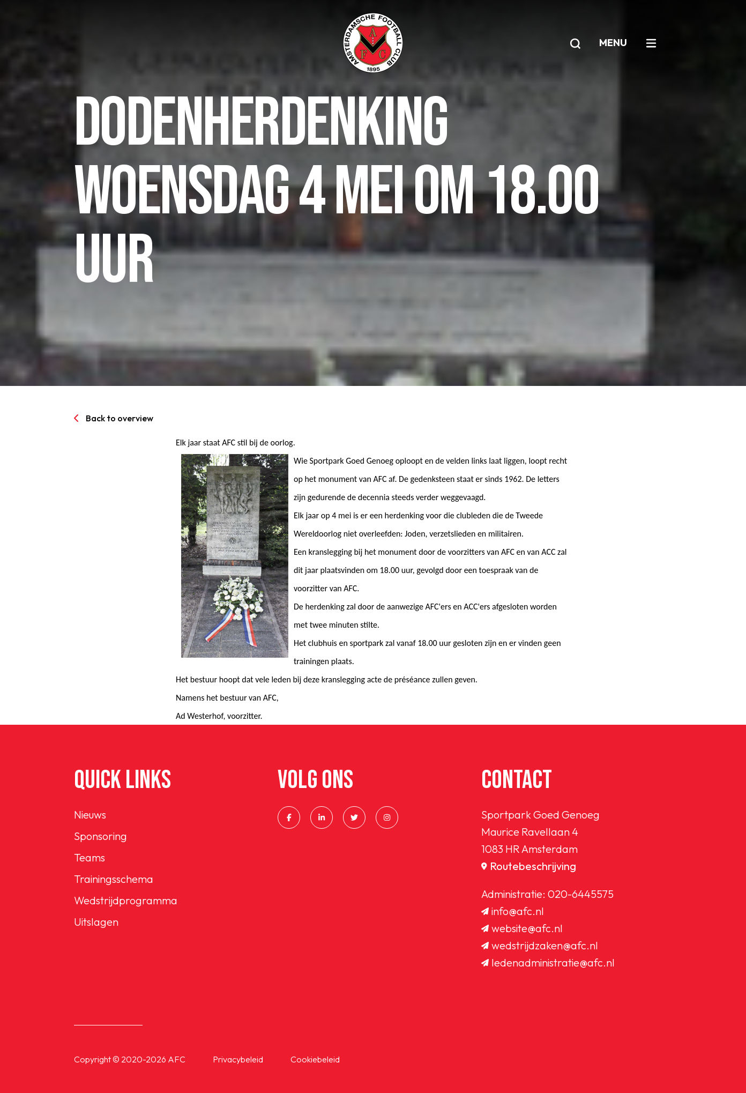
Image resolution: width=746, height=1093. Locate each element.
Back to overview (113, 418)
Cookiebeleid (315, 1059)
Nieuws (90, 814)
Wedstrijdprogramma (125, 900)
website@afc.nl (522, 928)
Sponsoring (100, 836)
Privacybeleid (238, 1059)
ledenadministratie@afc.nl (548, 962)
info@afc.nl (512, 911)
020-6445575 (581, 894)
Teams (89, 857)
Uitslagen (96, 921)
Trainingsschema (113, 879)
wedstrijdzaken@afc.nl (539, 945)
